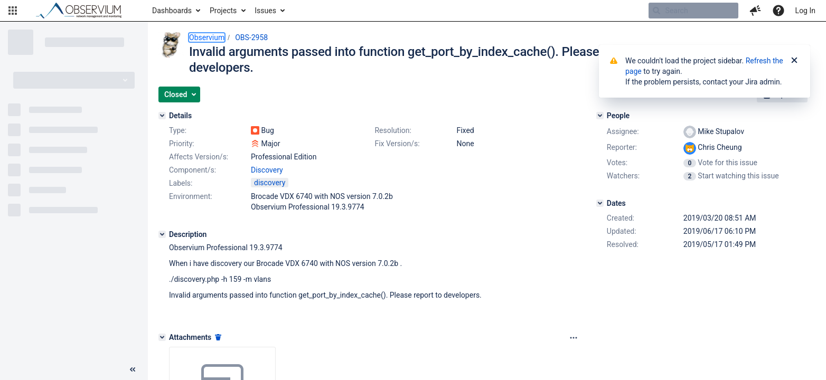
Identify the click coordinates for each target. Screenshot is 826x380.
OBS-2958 (251, 37)
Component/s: (192, 170)
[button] (12, 10)
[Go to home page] (83, 10)
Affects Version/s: (198, 157)
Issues (265, 10)
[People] (600, 115)
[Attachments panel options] (573, 337)
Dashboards (172, 10)
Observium (206, 37)
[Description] (162, 234)
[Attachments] (162, 337)
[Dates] (600, 203)
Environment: (190, 196)
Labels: (180, 183)
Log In (805, 10)
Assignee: (623, 131)
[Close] (794, 60)
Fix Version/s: (396, 143)
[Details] (162, 115)
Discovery (267, 170)
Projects (223, 10)
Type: (177, 130)
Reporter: (622, 147)
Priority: (181, 143)
